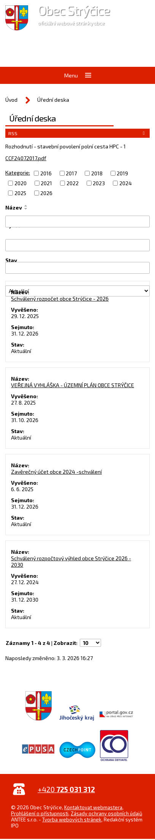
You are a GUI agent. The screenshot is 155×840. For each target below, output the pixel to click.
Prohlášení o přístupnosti (39, 813)
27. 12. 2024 (25, 582)
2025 (20, 193)
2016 (46, 173)
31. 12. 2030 (24, 599)
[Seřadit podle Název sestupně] (26, 208)
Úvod (11, 99)
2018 (97, 173)
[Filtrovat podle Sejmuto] (77, 268)
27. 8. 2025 (23, 402)
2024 (125, 183)
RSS (77, 133)
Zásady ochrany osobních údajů (106, 813)
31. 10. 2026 (24, 420)
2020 (20, 183)
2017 (71, 173)
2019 (122, 173)
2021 (46, 183)
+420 (66, 789)
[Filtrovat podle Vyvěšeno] (77, 245)
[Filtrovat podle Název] (77, 221)
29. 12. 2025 (25, 316)
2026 (46, 193)
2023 (99, 183)
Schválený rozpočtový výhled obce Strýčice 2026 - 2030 (71, 561)
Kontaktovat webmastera (93, 807)
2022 (72, 183)
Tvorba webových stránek (71, 819)
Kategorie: (17, 172)
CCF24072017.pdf (25, 158)
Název (13, 207)
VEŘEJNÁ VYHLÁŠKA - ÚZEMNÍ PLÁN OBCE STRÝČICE (72, 385)
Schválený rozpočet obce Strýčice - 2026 (60, 298)
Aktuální (21, 351)
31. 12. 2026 (24, 333)
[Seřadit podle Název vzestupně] (26, 205)
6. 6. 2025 (22, 489)
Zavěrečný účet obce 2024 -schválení (56, 471)
